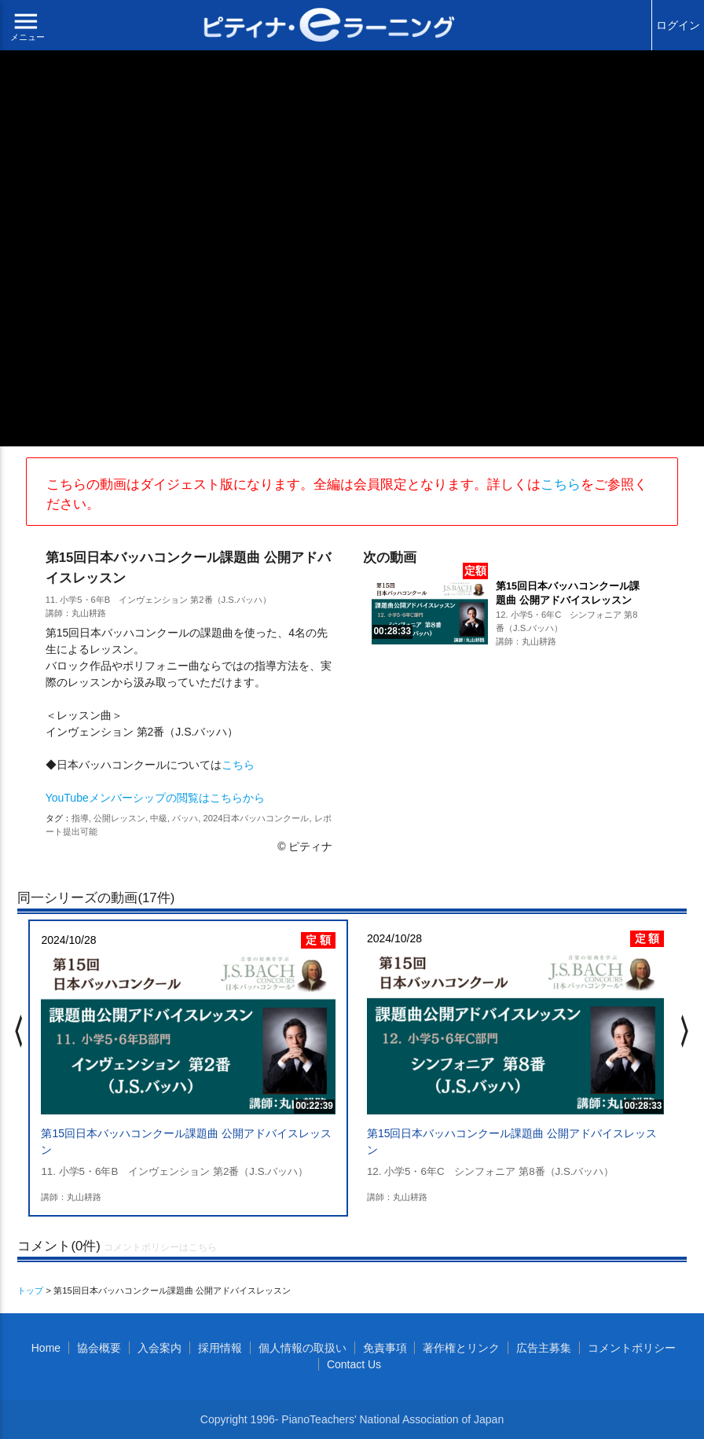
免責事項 (385, 1348)
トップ (30, 1290)
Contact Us (354, 1364)
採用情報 (220, 1348)
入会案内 (160, 1348)
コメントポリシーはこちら (160, 1247)
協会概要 (99, 1348)
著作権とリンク (461, 1348)
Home (45, 1348)
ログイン (678, 25)
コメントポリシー (632, 1348)
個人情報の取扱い (302, 1348)
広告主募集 (543, 1348)
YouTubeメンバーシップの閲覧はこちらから (155, 797)
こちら (561, 484)
